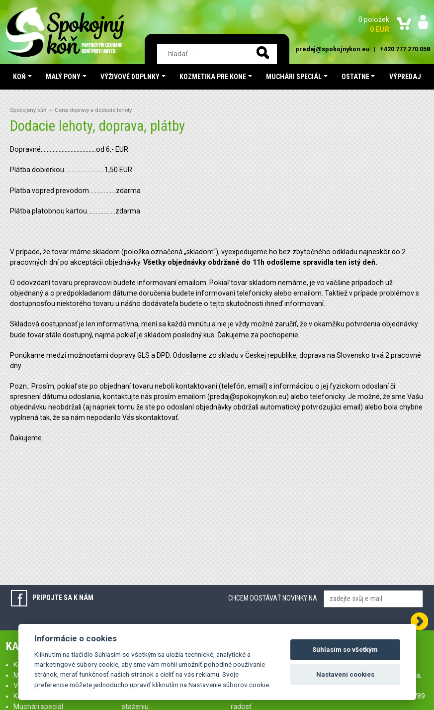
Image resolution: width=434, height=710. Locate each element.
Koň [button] (19, 77)
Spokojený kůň (28, 110)
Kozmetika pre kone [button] (212, 77)
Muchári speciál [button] (294, 77)
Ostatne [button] (355, 77)
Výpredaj (405, 77)
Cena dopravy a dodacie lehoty (93, 110)
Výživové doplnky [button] (130, 77)
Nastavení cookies (345, 674)
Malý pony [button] (63, 77)
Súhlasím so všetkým (345, 649)
